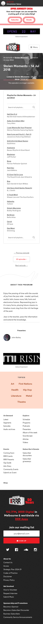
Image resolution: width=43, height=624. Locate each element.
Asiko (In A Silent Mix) (15, 121)
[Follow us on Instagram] (35, 550)
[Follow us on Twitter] (7, 549)
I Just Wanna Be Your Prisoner (19, 128)
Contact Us (7, 562)
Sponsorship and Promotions (15, 603)
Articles (26, 439)
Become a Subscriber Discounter (16, 610)
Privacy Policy (9, 580)
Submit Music (8, 597)
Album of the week (30, 432)
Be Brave (10, 215)
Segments (7, 423)
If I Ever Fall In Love (15, 175)
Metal (29, 395)
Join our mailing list (21, 527)
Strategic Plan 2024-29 (12, 569)
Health (14, 389)
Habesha (10, 201)
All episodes (21, 259)
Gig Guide (7, 463)
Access (6, 566)
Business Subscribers (11, 614)
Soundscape (27, 436)
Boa (8, 181)
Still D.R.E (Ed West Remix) (17, 141)
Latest (5, 419)
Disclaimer (7, 576)
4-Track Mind (12, 195)
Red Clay (10, 168)
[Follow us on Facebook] (16, 550)
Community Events (10, 469)
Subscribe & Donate (31, 449)
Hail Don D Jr (12, 114)
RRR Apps (21, 519)
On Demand (8, 416)
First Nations (25, 383)
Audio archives (9, 429)
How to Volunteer (10, 590)
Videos (25, 442)
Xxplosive (11, 148)
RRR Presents (8, 459)
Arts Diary (7, 466)
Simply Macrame (14, 208)
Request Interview (10, 593)
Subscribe (15, 20)
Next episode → (21, 265)
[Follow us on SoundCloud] (26, 550)
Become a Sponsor (10, 606)
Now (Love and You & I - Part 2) (19, 134)
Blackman (11, 154)
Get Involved (8, 586)
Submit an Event (9, 472)
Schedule (26, 419)
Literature (16, 395)
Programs (26, 423)
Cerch (9, 222)
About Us (7, 559)
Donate (29, 20)
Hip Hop (27, 389)
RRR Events (8, 456)
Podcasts (26, 426)
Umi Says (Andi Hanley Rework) (19, 188)
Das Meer (11, 228)
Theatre (21, 401)
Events (6, 449)
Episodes (7, 426)
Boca (9, 161)
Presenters (27, 429)
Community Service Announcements (17, 617)
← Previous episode (21, 253)
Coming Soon (8, 453)
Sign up (21, 541)
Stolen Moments (21, 58)
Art (12, 383)
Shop (5, 483)
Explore (26, 416)
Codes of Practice (10, 573)
